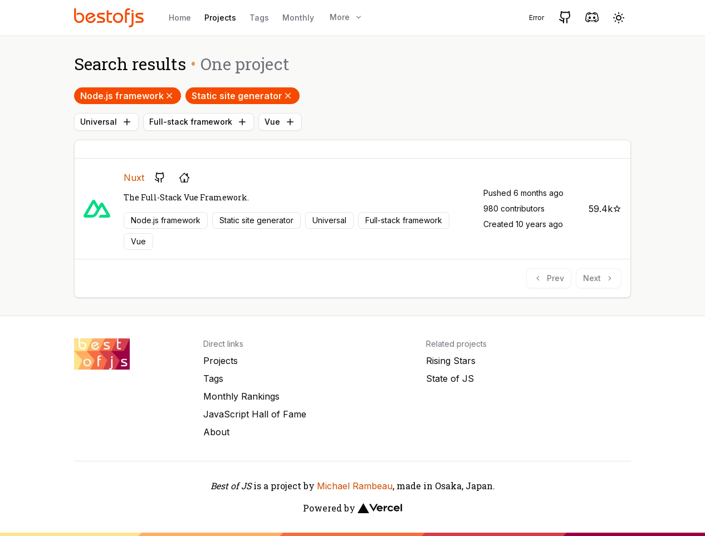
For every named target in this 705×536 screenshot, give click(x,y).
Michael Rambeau (355, 485)
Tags (259, 17)
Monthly (298, 17)
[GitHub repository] (160, 178)
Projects (220, 17)
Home (180, 17)
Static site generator (242, 95)
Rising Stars (451, 360)
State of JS (450, 378)
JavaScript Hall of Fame (254, 414)
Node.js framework (127, 95)
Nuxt (134, 177)
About (216, 431)
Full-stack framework (198, 121)
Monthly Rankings (241, 396)
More (346, 17)
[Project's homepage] (184, 178)
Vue (280, 121)
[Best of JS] (110, 17)
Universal (106, 121)
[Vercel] (380, 508)
